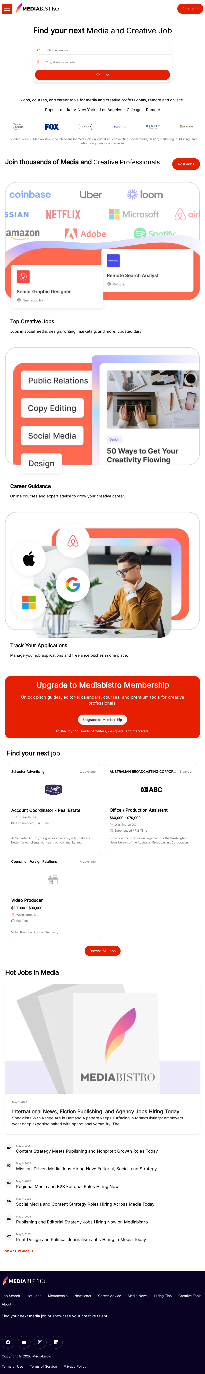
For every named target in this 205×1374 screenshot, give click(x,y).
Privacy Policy (75, 1366)
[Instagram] (40, 1342)
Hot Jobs (34, 1296)
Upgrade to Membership (102, 720)
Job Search (11, 1296)
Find (102, 74)
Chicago (134, 110)
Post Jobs (190, 9)
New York (86, 110)
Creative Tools (189, 1296)
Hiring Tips (163, 1296)
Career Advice (109, 1296)
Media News (137, 1296)
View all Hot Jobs (19, 1251)
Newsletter (82, 1296)
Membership (58, 1296)
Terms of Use (12, 1366)
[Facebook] (8, 1342)
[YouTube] (24, 1342)
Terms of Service (43, 1366)
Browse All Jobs (103, 951)
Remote (153, 110)
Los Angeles (111, 110)
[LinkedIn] (56, 1342)
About (6, 1304)
